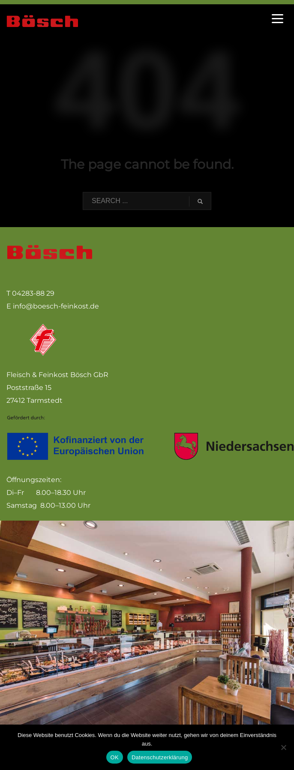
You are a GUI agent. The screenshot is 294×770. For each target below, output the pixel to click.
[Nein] (283, 747)
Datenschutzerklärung (160, 757)
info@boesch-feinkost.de (56, 306)
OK (115, 757)
